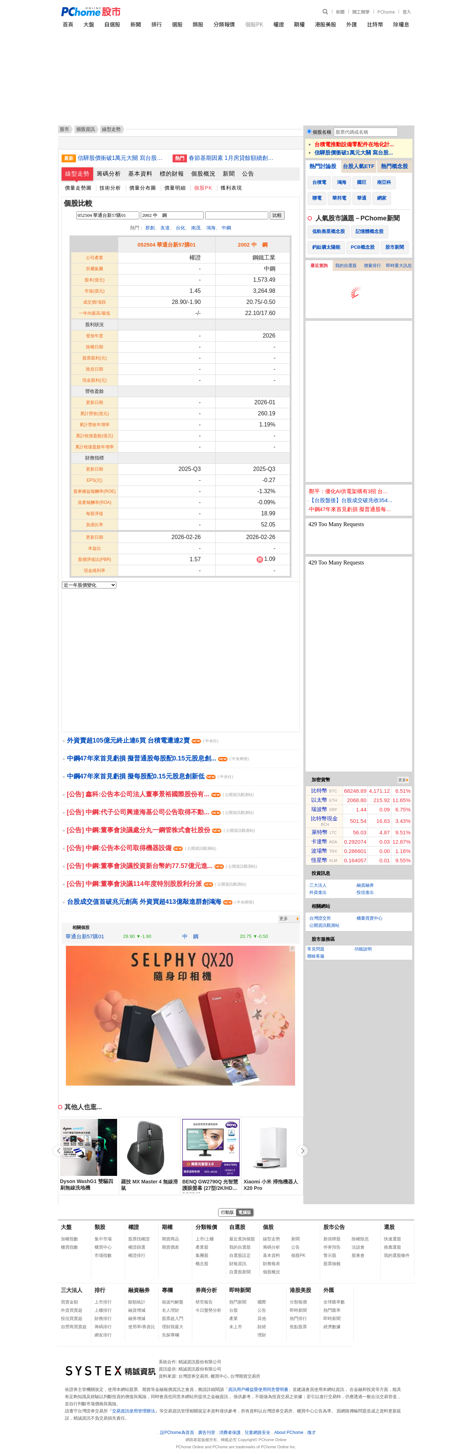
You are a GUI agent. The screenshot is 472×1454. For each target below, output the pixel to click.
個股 (268, 1227)
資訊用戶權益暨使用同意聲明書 (258, 1389)
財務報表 (271, 1263)
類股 (198, 24)
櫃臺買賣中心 (369, 918)
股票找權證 (139, 1238)
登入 (407, 12)
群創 (150, 227)
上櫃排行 (103, 1310)
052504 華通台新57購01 (167, 245)
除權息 (401, 24)
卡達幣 (319, 841)
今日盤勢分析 (208, 1310)
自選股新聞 (240, 1271)
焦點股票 (298, 1326)
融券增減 (136, 1318)
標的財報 (172, 174)
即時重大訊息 (399, 265)
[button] (302, 1150)
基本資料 (140, 174)
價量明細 (175, 188)
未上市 (235, 1326)
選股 (177, 24)
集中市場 (103, 1238)
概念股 (202, 1263)
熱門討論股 (322, 166)
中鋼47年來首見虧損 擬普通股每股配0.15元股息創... (158, 758)
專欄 (167, 1290)
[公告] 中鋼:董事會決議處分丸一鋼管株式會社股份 (161, 830)
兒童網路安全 (257, 1432)
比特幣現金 (324, 818)
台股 (233, 1310)
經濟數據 (332, 1326)
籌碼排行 (103, 1326)
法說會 (358, 1247)
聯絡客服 (315, 956)
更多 (283, 918)
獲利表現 (231, 188)
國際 (261, 1302)
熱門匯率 (332, 1310)
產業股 (202, 1247)
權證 (278, 24)
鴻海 (211, 227)
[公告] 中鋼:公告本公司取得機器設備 (141, 848)
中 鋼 (190, 936)
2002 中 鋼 (253, 245)
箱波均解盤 (172, 1302)
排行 (156, 24)
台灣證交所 (320, 918)
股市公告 (334, 1227)
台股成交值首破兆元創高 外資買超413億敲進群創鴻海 (160, 901)
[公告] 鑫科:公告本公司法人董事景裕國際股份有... (160, 794)
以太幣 (319, 800)
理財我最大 (172, 1326)
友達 (165, 227)
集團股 (202, 1255)
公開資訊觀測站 (324, 925)
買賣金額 (69, 1302)
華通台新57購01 (85, 936)
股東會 (358, 1255)
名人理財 (170, 1310)
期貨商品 (170, 1238)
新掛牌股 (332, 1238)
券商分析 (206, 1290)
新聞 (340, 12)
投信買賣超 (71, 1318)
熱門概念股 (394, 166)
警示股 (329, 1255)
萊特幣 (320, 832)
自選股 (112, 24)
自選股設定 (240, 1255)
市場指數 (103, 1255)
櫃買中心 (103, 1247)
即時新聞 (240, 1290)
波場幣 (319, 851)
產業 (233, 1318)
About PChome (288, 1432)
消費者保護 (230, 1432)
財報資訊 (237, 1263)
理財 (261, 1335)
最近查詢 (319, 265)
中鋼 (226, 227)
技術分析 (110, 188)
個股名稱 (322, 132)
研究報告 (204, 1302)
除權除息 (360, 1238)
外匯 (351, 24)
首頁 (68, 24)
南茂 (196, 227)
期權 (299, 24)
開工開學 (361, 12)
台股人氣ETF (358, 166)
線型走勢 (77, 174)
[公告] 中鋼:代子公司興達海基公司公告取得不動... (160, 812)
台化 (180, 227)
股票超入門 (172, 1318)
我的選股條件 (397, 1255)
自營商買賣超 (74, 1326)
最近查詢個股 (242, 1238)
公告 (248, 174)
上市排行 (103, 1302)
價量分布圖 (142, 188)
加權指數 (69, 1238)
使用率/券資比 (141, 1326)
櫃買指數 (69, 1247)
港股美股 (325, 24)
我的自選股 (346, 265)
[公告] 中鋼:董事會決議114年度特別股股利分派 (156, 883)
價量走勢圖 (78, 188)
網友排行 (103, 1335)
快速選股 (392, 1238)
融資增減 (136, 1310)
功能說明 (363, 949)
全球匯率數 (334, 1302)
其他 (261, 1318)
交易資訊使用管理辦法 (133, 1411)
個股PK (254, 24)
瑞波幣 (319, 809)
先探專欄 (170, 1335)
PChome (386, 12)
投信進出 (365, 892)
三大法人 (318, 885)
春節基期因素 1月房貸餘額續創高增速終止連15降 (233, 158)
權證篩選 (136, 1247)
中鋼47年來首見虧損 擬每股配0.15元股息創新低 (150, 776)
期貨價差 (170, 1247)
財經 (261, 1326)
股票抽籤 (332, 1263)
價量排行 (372, 265)
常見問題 (315, 949)
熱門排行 (298, 1318)
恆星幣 (319, 860)
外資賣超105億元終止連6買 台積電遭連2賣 (142, 740)
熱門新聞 (237, 1302)
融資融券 (365, 885)
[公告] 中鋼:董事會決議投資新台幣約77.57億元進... (162, 865)
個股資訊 (85, 129)
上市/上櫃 (205, 1238)
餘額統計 (136, 1302)
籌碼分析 (109, 174)
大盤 (88, 24)
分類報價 (224, 24)
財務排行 (103, 1318)
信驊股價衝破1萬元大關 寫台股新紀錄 (122, 158)
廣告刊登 (206, 1432)
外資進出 (318, 892)
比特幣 (375, 24)
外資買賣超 (71, 1310)
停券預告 (332, 1247)
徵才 (311, 1432)
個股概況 (203, 174)
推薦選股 (392, 1247)
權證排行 (136, 1255)
